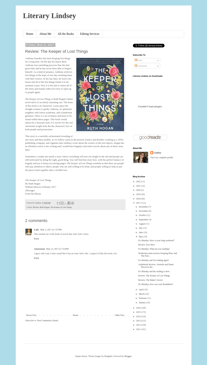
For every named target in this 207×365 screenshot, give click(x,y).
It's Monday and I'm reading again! (153, 260)
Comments (141, 66)
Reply (36, 238)
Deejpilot (108, 356)
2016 (138, 308)
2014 (138, 316)
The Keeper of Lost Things (61, 207)
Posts (138, 60)
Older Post (119, 315)
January (142, 302)
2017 (138, 203)
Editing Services (89, 33)
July (141, 228)
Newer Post (31, 315)
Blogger (128, 356)
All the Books (66, 33)
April (141, 289)
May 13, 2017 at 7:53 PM (57, 249)
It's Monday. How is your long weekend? (156, 240)
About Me (45, 33)
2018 (138, 198)
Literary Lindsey (49, 16)
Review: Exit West (146, 244)
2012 (138, 325)
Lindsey (157, 152)
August (142, 224)
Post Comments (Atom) (47, 320)
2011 (138, 329)
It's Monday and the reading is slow (153, 271)
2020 (138, 190)
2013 (138, 320)
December (143, 206)
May (141, 236)
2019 (138, 194)
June (141, 232)
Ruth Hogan (44, 207)
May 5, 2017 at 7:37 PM (51, 229)
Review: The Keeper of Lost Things (154, 275)
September (144, 219)
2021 (138, 186)
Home (29, 33)
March (142, 294)
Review (36, 207)
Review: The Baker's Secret (150, 280)
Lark (36, 229)
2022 (138, 181)
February (143, 298)
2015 (138, 312)
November (144, 211)
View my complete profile (161, 157)
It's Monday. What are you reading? (153, 249)
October (142, 215)
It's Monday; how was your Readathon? (155, 284)
